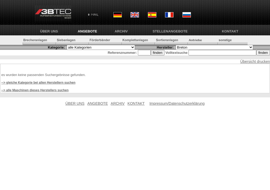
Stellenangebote (170, 31)
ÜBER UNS (49, 31)
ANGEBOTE (87, 31)
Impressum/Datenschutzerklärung (177, 103)
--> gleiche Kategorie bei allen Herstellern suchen (38, 82)
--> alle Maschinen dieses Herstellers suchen (35, 90)
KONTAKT (230, 31)
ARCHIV (121, 31)
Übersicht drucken (255, 61)
